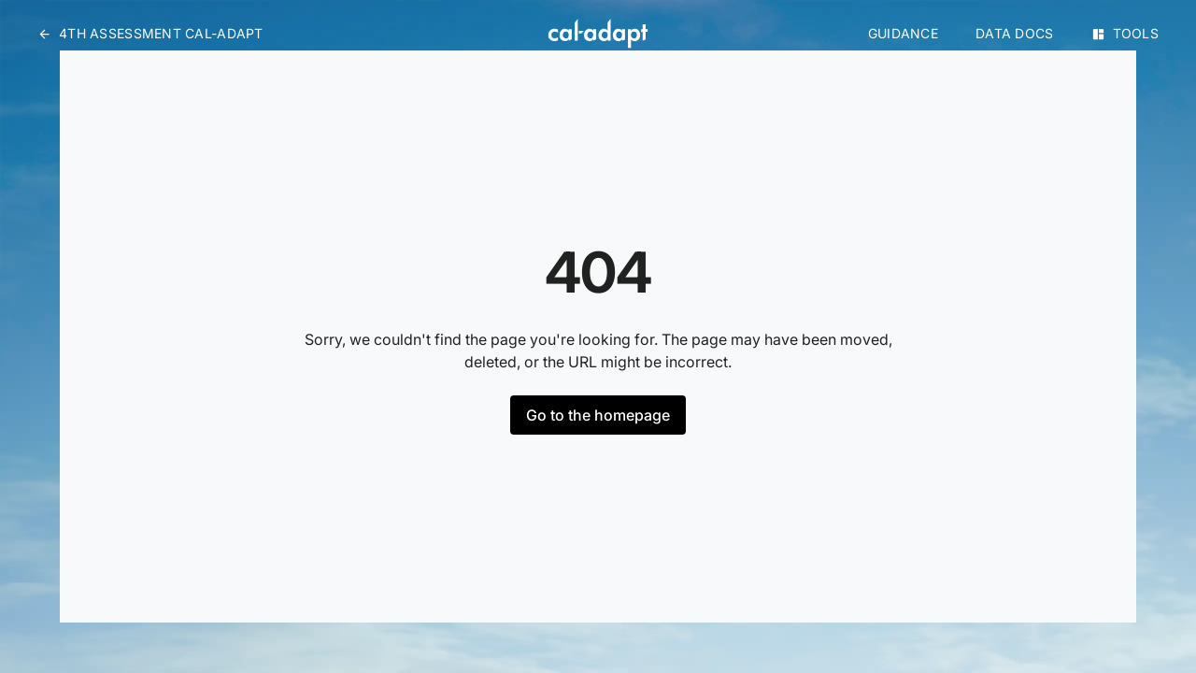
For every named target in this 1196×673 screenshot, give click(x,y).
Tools (1125, 33)
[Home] (597, 33)
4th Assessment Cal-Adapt (150, 33)
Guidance (903, 33)
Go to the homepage (598, 415)
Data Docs (1014, 33)
